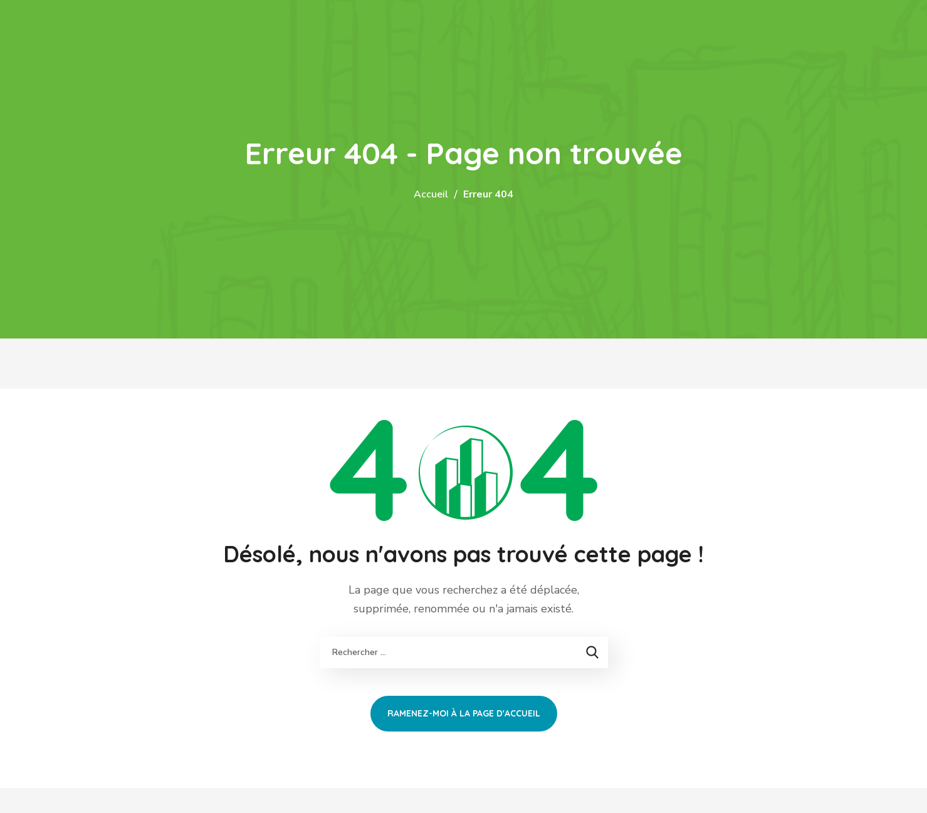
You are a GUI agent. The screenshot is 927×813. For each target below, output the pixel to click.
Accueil (431, 194)
